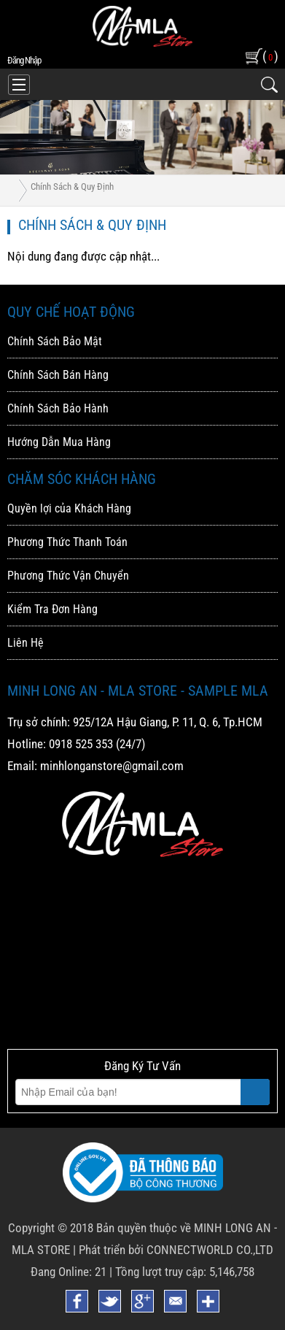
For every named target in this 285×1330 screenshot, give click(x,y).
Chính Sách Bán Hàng (58, 375)
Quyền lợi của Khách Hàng (69, 508)
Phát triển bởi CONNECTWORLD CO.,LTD (176, 1249)
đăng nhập (24, 60)
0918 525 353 (81, 744)
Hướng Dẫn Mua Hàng (59, 442)
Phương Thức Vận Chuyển (68, 576)
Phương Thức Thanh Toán (67, 542)
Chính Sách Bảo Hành (58, 408)
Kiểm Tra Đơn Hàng (52, 609)
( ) (270, 56)
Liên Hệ (25, 643)
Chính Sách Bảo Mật (54, 341)
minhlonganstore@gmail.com (112, 765)
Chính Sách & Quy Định (72, 186)
